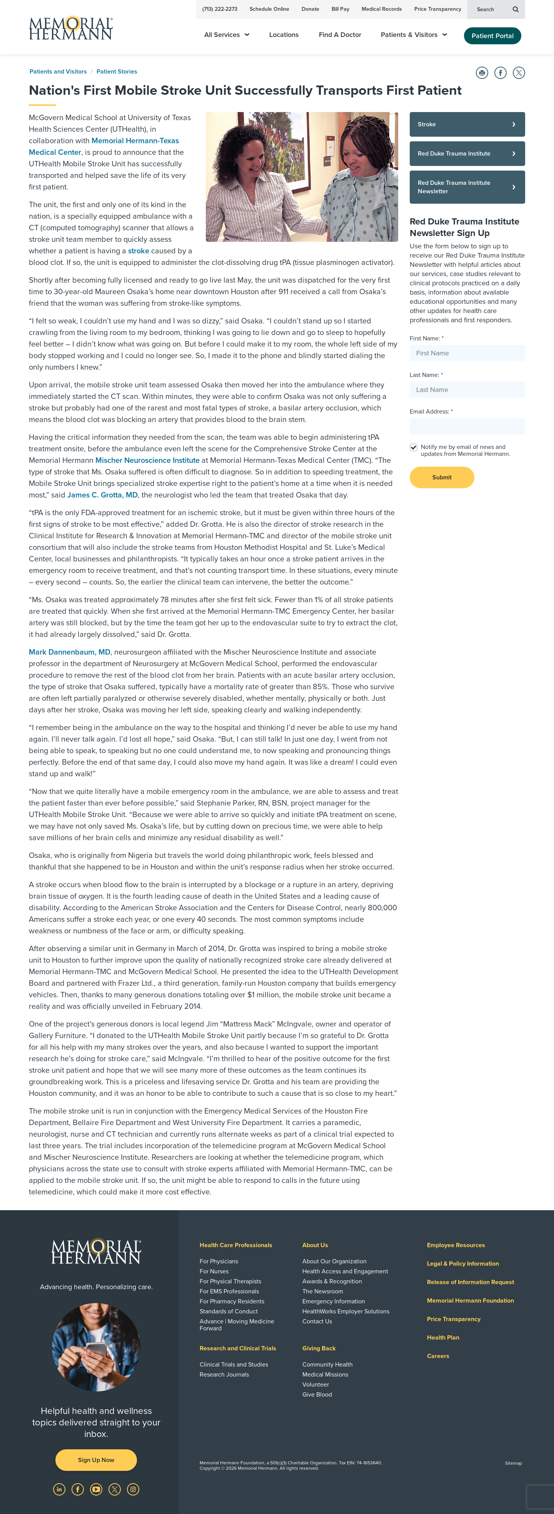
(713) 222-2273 (219, 9)
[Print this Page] (482, 73)
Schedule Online (269, 9)
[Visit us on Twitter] (115, 1489)
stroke (138, 251)
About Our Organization (334, 1261)
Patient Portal (493, 36)
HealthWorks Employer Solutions (345, 1311)
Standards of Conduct (229, 1311)
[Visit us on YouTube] (97, 1489)
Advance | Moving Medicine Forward (237, 1325)
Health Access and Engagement (345, 1271)
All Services (226, 35)
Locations (284, 35)
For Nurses (214, 1271)
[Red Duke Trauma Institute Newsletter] (467, 187)
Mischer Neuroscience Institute (147, 460)
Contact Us (317, 1321)
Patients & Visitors (414, 35)
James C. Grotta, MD (102, 495)
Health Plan (443, 1337)
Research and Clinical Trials (238, 1348)
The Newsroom (322, 1291)
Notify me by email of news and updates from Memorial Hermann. (466, 450)
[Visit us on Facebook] (78, 1489)
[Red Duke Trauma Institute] (467, 153)
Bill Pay (340, 9)
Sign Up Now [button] (96, 1460)
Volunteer (315, 1384)
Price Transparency (437, 9)
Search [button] (498, 9)
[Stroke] (467, 124)
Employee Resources (456, 1245)
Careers (438, 1356)
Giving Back (319, 1348)
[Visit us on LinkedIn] (60, 1489)
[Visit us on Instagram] (133, 1489)
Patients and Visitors (58, 71)
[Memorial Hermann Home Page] (67, 27)
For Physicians (219, 1261)
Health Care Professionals (236, 1245)
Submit (442, 477)
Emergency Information (333, 1301)
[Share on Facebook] (500, 73)
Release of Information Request (470, 1282)
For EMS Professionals (229, 1291)
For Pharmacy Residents (232, 1301)
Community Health (327, 1364)
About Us (315, 1245)
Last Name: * (426, 375)
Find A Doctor (340, 35)
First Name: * (427, 338)
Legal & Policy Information (463, 1264)
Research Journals (224, 1374)
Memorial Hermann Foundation (470, 1301)
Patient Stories (117, 71)
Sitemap (513, 1463)
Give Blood (317, 1394)
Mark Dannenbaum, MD (69, 652)
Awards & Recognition (332, 1281)
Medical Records (382, 9)
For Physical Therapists (230, 1281)
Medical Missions (325, 1374)
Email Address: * (431, 411)
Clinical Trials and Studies (234, 1364)
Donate (310, 9)
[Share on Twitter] (519, 73)
